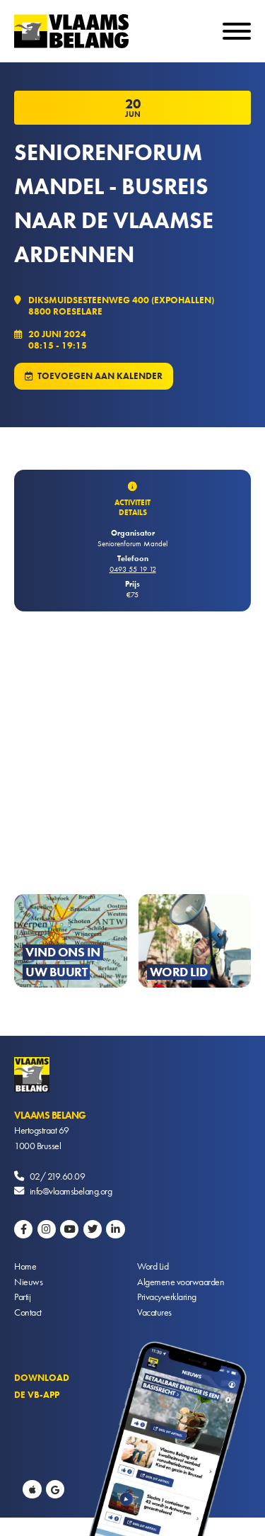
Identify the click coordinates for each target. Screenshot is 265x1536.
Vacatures (154, 1312)
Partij (22, 1296)
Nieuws (28, 1281)
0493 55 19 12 (133, 569)
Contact (28, 1312)
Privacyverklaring (166, 1296)
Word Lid (152, 1266)
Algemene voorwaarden (180, 1281)
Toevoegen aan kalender (100, 376)
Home (25, 1266)
